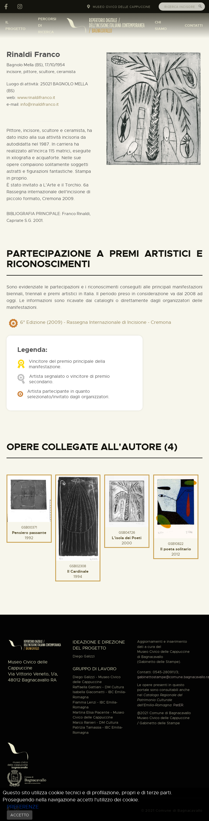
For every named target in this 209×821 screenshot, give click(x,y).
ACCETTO (19, 815)
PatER (178, 705)
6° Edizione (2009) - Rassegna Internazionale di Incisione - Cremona (95, 322)
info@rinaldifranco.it (39, 104)
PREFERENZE (23, 807)
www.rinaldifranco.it (36, 97)
